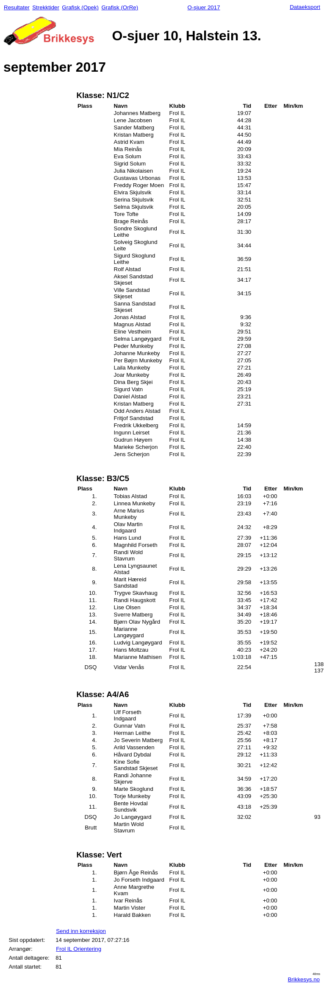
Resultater (17, 7)
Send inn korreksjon (81, 931)
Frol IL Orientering (78, 949)
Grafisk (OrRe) (119, 7)
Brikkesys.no (304, 979)
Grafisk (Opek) (80, 7)
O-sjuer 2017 (204, 7)
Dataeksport (305, 7)
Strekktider (45, 7)
